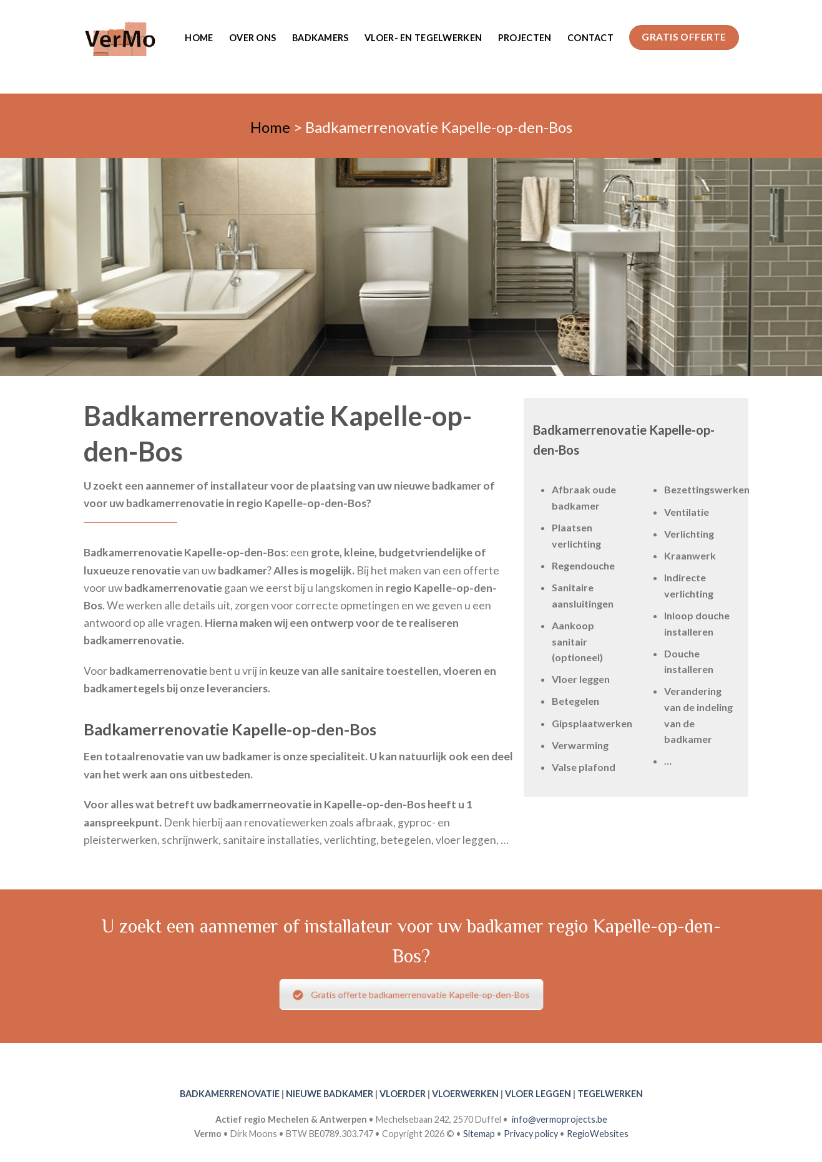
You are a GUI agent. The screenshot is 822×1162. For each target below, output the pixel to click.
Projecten (525, 37)
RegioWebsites (598, 1133)
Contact (590, 37)
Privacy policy (531, 1133)
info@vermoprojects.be (559, 1119)
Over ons (252, 37)
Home (199, 37)
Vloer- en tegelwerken (423, 37)
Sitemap (479, 1133)
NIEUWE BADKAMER (329, 1093)
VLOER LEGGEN (538, 1093)
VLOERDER (402, 1093)
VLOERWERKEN (465, 1093)
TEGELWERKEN (610, 1093)
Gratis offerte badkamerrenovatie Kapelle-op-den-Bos (410, 994)
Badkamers (320, 37)
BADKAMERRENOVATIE (230, 1093)
